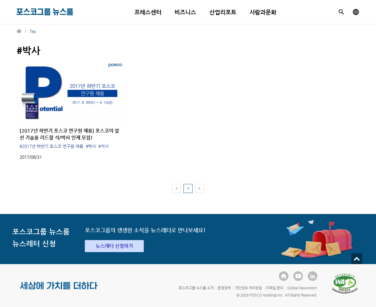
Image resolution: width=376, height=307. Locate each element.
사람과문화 (263, 12)
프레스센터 (148, 12)
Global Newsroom (302, 288)
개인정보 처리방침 (248, 288)
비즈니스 (185, 12)
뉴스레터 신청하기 (114, 246)
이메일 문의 (274, 288)
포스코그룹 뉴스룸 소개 (196, 288)
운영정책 (224, 288)
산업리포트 (222, 12)
